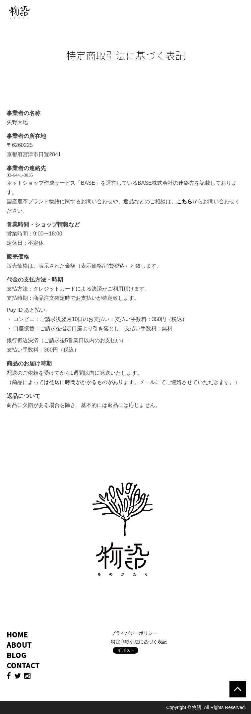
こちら (184, 201)
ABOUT (19, 645)
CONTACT (23, 665)
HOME (17, 634)
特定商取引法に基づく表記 (139, 641)
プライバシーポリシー (134, 633)
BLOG (16, 655)
